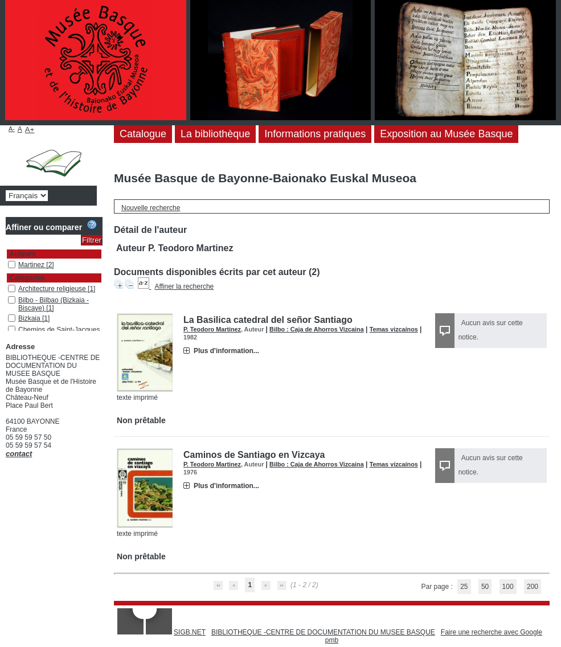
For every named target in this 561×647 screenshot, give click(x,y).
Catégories (27, 278)
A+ (30, 129)
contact (19, 453)
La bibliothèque (215, 134)
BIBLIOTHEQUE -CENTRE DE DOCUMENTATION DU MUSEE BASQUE (323, 632)
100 (508, 587)
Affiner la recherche (184, 286)
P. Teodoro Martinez (212, 329)
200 (532, 587)
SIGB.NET (190, 632)
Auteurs (22, 254)
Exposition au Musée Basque (446, 134)
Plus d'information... (226, 351)
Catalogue (143, 134)
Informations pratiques (315, 134)
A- (12, 128)
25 (464, 587)
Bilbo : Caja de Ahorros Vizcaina (316, 329)
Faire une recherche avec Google (491, 632)
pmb (331, 640)
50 (485, 587)
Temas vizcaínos (394, 329)
